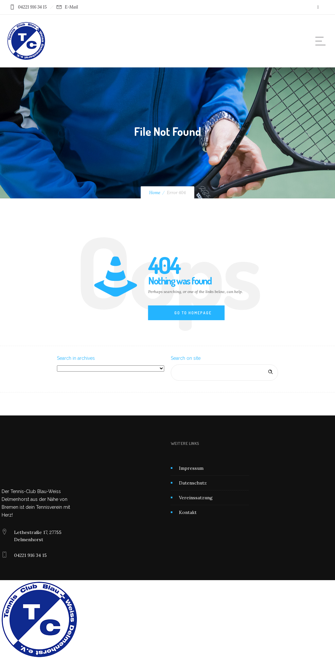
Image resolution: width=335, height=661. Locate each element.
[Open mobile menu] (321, 40)
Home (154, 192)
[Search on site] (224, 372)
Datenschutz (193, 483)
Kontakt (188, 512)
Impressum (191, 468)
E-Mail (71, 7)
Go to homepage (193, 312)
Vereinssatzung (196, 498)
